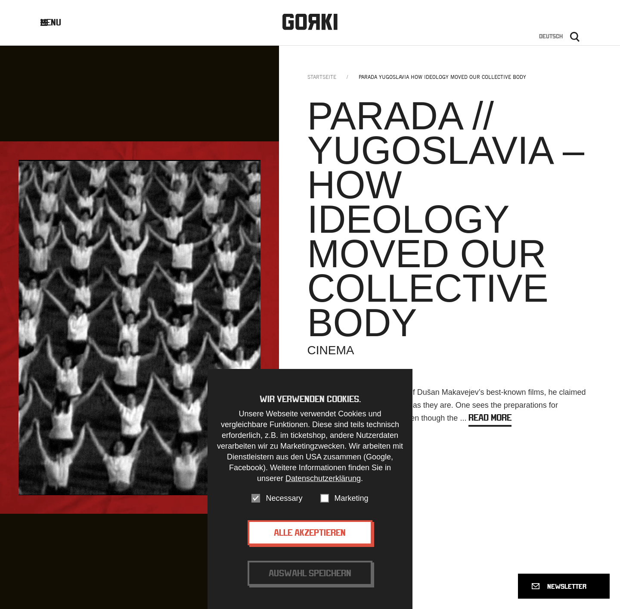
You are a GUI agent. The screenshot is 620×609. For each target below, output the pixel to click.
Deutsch (551, 36)
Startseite (321, 77)
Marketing (352, 508)
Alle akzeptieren (310, 543)
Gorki (310, 21)
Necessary (284, 508)
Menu (57, 22)
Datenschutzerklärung (323, 488)
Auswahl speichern (310, 583)
